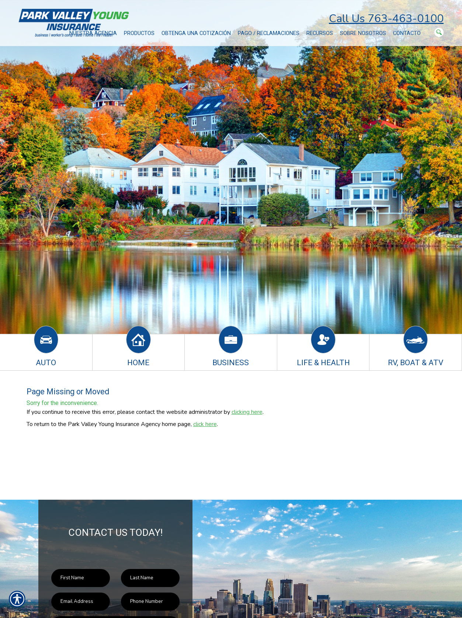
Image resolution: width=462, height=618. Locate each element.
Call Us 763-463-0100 (386, 18)
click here (205, 424)
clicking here (247, 412)
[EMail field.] (80, 602)
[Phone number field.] (150, 602)
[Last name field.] (150, 578)
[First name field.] (80, 578)
